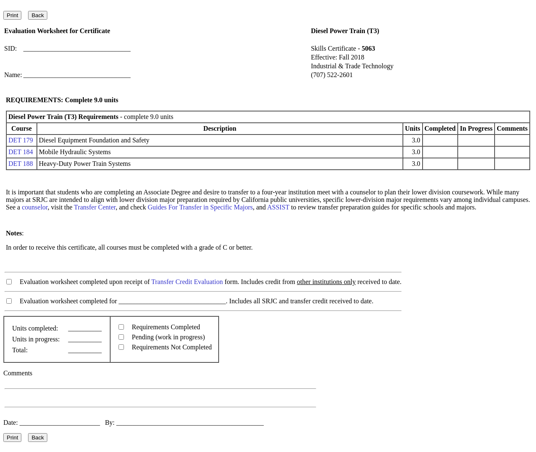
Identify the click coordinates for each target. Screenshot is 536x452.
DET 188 (20, 163)
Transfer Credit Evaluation (187, 281)
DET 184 (20, 151)
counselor (35, 207)
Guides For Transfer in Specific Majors (200, 207)
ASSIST (278, 207)
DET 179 (20, 140)
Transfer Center (95, 207)
